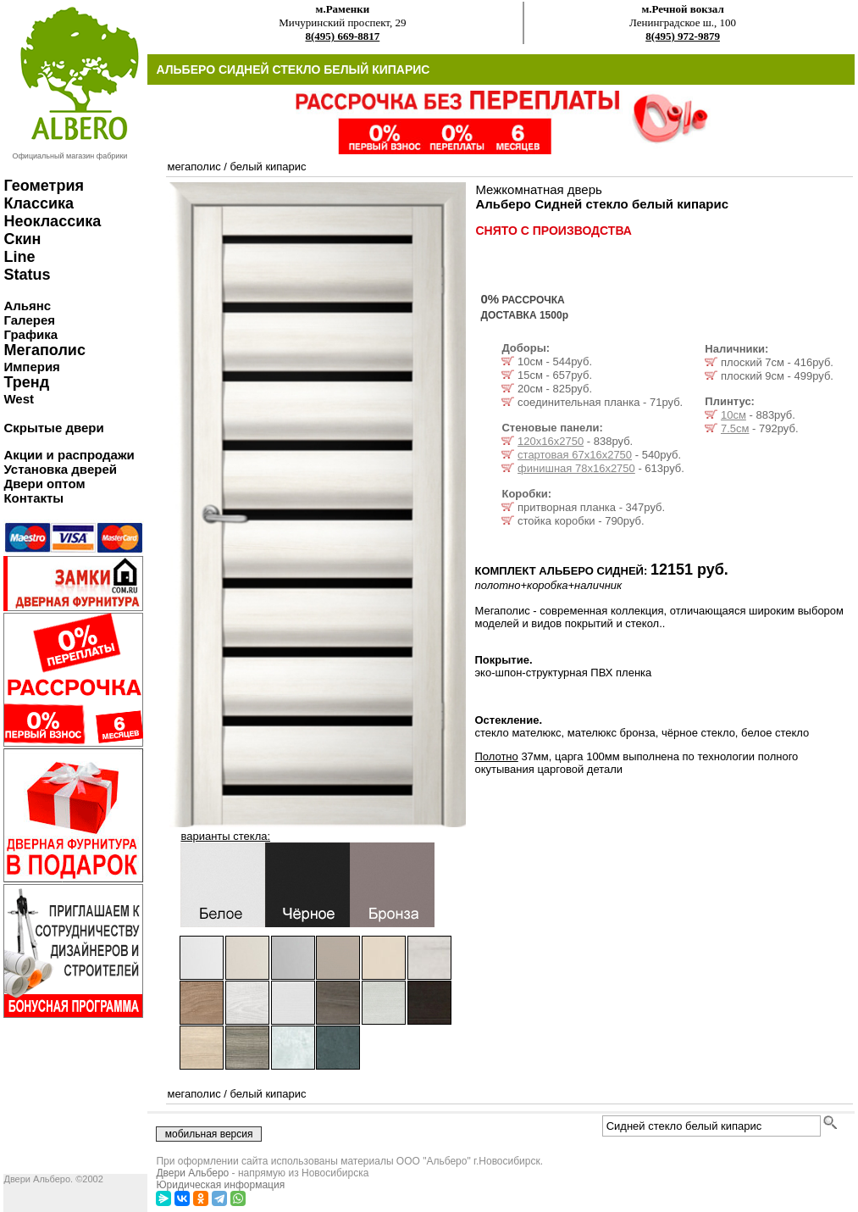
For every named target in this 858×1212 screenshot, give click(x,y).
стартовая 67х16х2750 (575, 454)
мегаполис (193, 166)
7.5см (735, 428)
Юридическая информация (220, 1185)
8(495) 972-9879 (682, 36)
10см (733, 415)
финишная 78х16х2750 (576, 468)
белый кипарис (268, 166)
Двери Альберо (192, 1173)
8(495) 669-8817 (342, 36)
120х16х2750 (551, 441)
